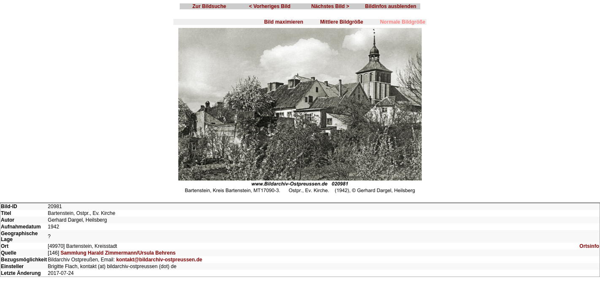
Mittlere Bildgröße (341, 22)
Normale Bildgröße (402, 22)
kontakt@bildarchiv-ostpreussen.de (159, 260)
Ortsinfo (589, 246)
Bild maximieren (283, 22)
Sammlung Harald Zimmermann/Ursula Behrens (118, 253)
